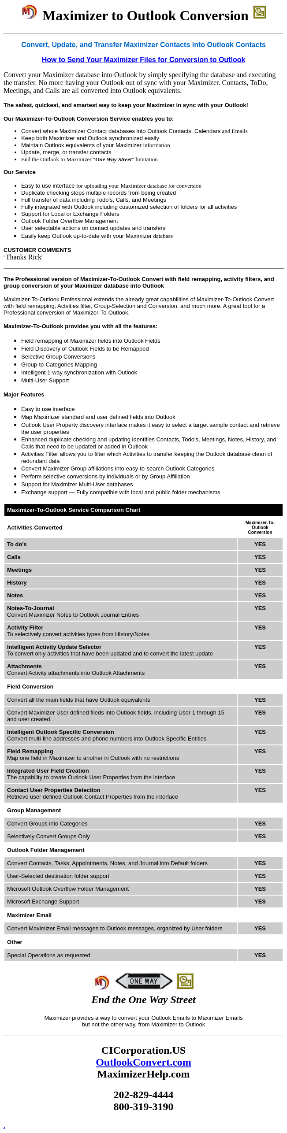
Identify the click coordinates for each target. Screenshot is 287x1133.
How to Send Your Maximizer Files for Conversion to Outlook (144, 59)
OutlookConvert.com (143, 1062)
